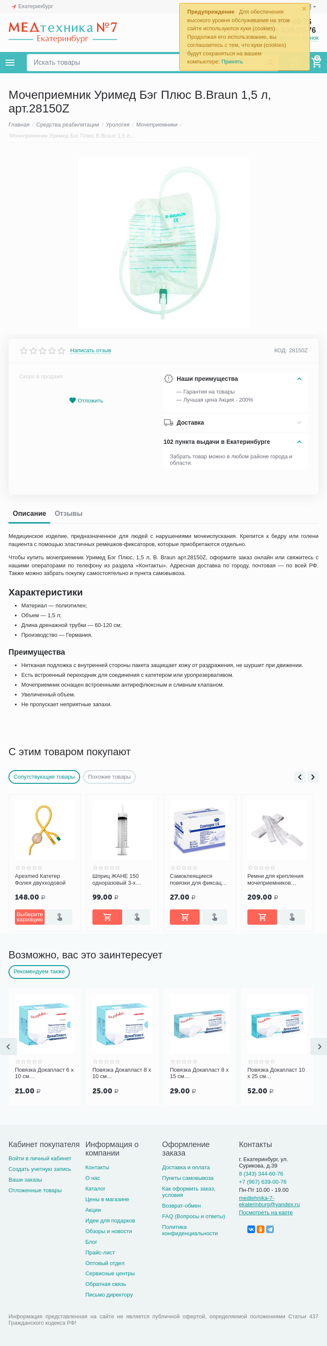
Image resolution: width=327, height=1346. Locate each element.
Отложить (86, 400)
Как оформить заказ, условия (188, 1191)
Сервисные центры (110, 1273)
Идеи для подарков (110, 1220)
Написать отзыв (90, 351)
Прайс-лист (100, 1252)
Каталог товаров (10, 63)
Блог (91, 1242)
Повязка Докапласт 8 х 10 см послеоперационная (199, 1073)
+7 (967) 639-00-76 (263, 1182)
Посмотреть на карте (266, 1212)
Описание (29, 513)
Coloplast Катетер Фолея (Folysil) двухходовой (37, 879)
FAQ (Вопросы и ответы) (193, 1216)
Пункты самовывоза (188, 1178)
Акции (92, 1210)
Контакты (97, 1167)
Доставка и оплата (186, 1167)
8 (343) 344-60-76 (261, 1174)
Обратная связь (105, 1284)
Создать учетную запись (40, 1169)
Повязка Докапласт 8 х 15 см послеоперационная (276, 1073)
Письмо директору (109, 1294)
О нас (92, 1178)
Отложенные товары (35, 1190)
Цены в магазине (107, 1199)
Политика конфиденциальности (190, 1230)
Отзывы (68, 513)
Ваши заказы (25, 1179)
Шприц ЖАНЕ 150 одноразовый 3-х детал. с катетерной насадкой (195, 879)
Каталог (95, 1188)
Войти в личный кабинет (40, 1158)
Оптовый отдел (104, 1263)
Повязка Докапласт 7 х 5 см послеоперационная (44, 1073)
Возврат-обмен (181, 1205)
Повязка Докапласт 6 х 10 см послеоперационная (121, 1073)
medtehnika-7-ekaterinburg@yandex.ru (269, 1201)
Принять (232, 61)
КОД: (280, 350)
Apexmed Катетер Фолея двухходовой (117, 879)
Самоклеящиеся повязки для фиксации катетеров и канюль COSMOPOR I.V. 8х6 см (276, 879)
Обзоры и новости (108, 1231)
